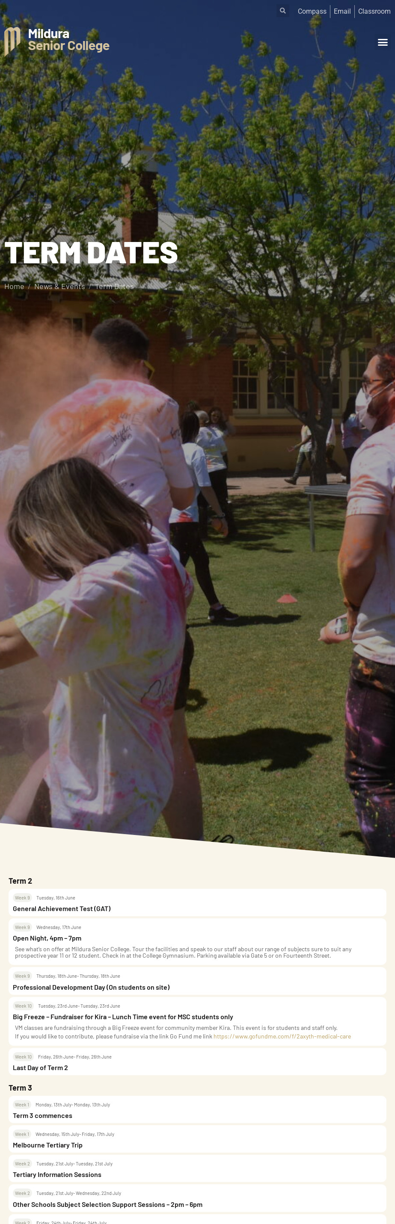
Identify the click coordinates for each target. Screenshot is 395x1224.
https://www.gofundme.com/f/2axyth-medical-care (282, 1036)
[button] (382, 42)
